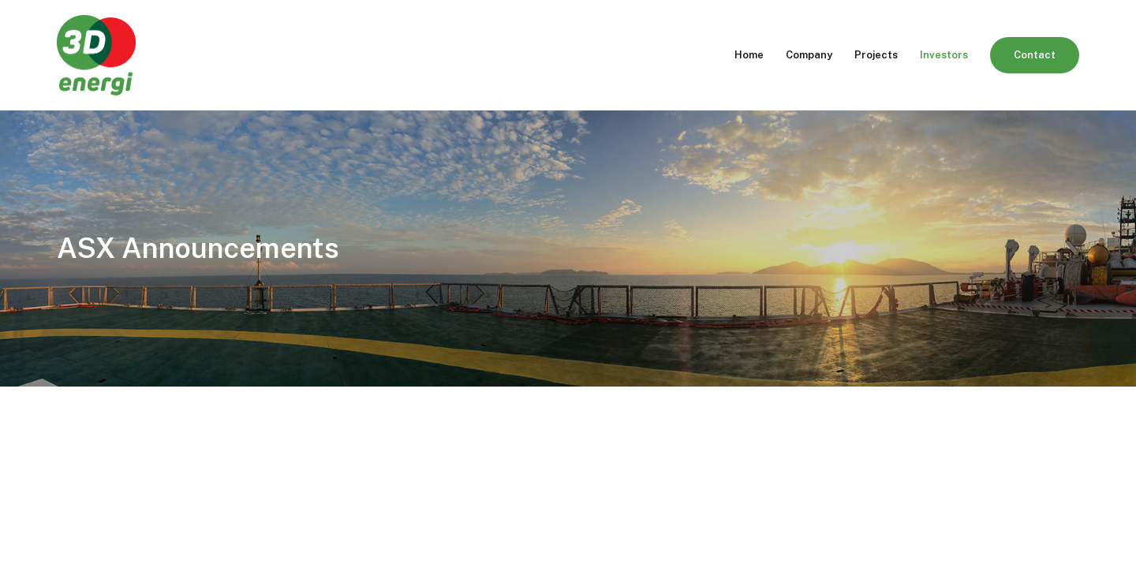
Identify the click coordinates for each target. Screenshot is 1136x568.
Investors (944, 55)
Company (809, 55)
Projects (876, 55)
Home (749, 55)
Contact (1035, 55)
